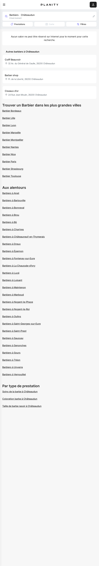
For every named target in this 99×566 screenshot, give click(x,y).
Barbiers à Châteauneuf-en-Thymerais (23, 236)
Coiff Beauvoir (13, 59)
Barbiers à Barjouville (13, 200)
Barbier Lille (8, 118)
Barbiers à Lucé (10, 272)
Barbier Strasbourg (12, 168)
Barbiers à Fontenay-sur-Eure (18, 258)
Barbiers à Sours (11, 352)
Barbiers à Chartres (13, 229)
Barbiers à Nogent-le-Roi (16, 309)
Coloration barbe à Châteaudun (19, 398)
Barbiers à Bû (9, 222)
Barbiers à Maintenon (14, 287)
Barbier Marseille (11, 132)
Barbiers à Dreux (11, 243)
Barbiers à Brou (10, 214)
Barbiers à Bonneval (13, 207)
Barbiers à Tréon (11, 359)
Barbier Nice (9, 154)
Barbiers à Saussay (12, 338)
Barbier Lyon (9, 125)
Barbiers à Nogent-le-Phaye (17, 301)
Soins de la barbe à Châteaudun (20, 391)
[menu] (4, 4)
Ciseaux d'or (12, 90)
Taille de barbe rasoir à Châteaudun (22, 406)
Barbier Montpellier (12, 139)
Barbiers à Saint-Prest (14, 330)
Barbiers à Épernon (12, 251)
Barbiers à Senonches (14, 345)
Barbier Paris (9, 161)
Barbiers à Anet (10, 193)
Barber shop (11, 75)
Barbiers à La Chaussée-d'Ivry (18, 265)
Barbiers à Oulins (11, 316)
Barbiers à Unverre (12, 367)
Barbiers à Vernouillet (14, 374)
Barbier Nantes (10, 147)
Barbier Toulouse (11, 176)
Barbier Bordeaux (11, 110)
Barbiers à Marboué (13, 294)
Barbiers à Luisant (12, 280)
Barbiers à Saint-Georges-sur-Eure (21, 323)
